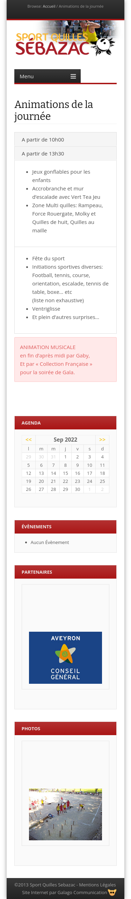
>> (102, 439)
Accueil (49, 6)
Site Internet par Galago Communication (64, 892)
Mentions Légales (97, 885)
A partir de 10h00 (43, 139)
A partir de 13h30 (43, 153)
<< (29, 439)
